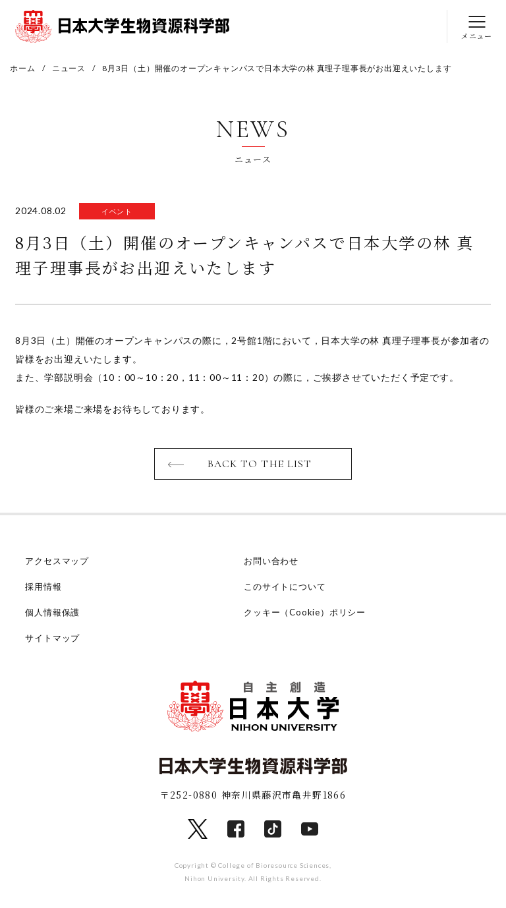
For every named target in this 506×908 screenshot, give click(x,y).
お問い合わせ (271, 560)
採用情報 (43, 586)
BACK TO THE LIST (260, 463)
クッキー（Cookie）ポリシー (305, 612)
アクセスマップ (57, 560)
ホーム (22, 68)
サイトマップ (52, 638)
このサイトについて (284, 586)
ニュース (69, 68)
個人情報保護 (52, 612)
